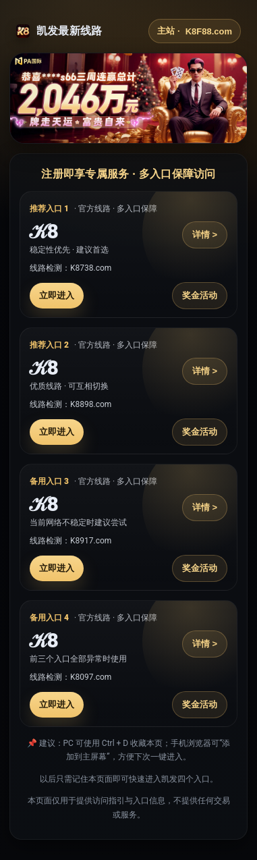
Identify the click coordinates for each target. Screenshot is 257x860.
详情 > (204, 235)
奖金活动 (199, 295)
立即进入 (56, 295)
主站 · (194, 31)
